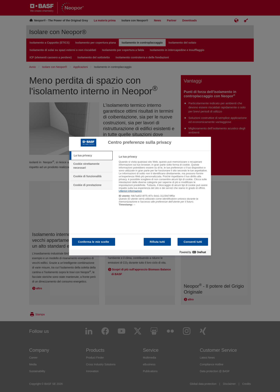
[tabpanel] (163, 182)
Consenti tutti (193, 241)
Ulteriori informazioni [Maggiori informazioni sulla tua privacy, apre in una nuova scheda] (130, 190)
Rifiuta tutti (157, 241)
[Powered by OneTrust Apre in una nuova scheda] (194, 252)
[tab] (90, 155)
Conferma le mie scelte (93, 241)
